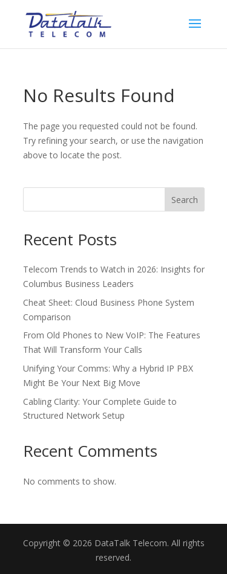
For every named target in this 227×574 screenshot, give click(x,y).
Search (184, 199)
